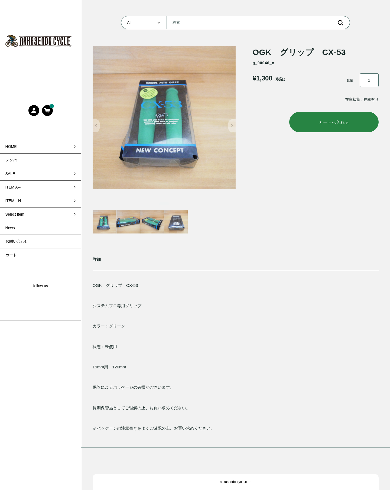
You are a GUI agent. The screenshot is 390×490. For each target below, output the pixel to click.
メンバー (13, 160)
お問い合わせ (16, 241)
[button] (96, 125)
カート (11, 255)
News (10, 228)
